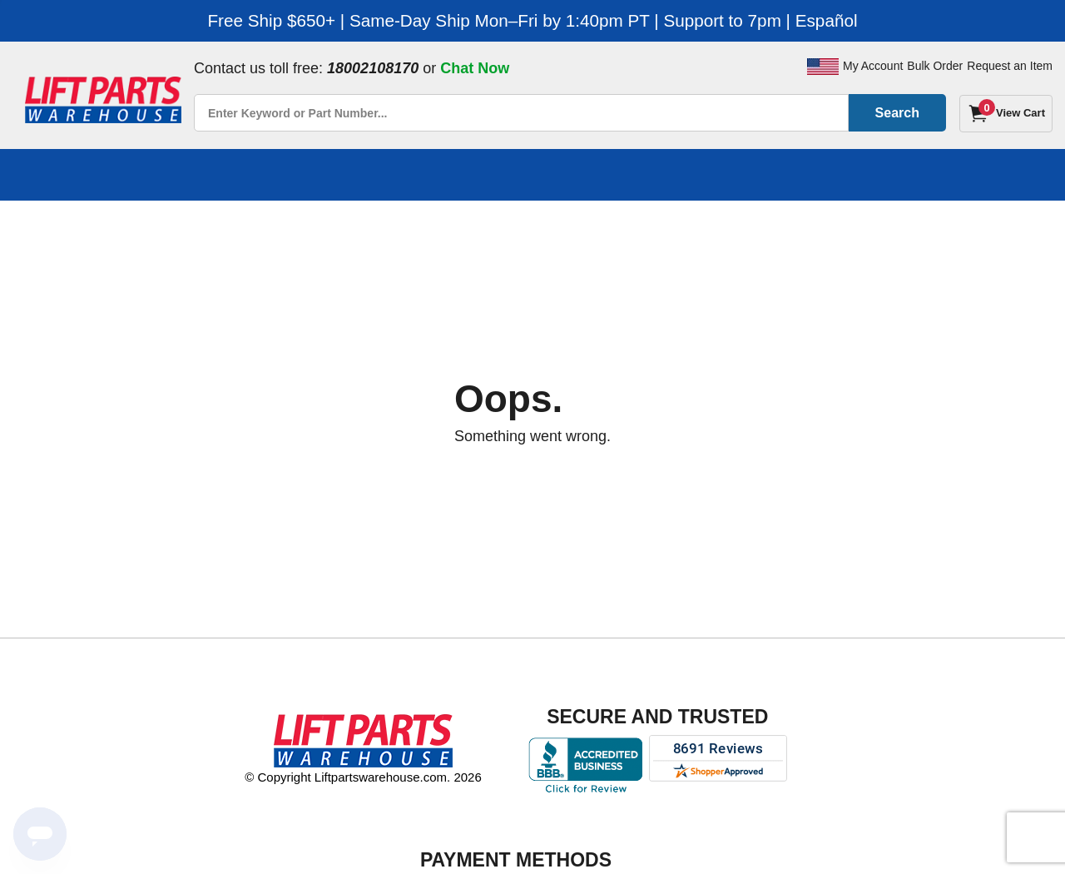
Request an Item (1010, 65)
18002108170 (373, 68)
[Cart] (1006, 113)
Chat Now (474, 68)
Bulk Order (935, 65)
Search (897, 113)
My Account (873, 65)
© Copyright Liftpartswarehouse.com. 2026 (363, 777)
